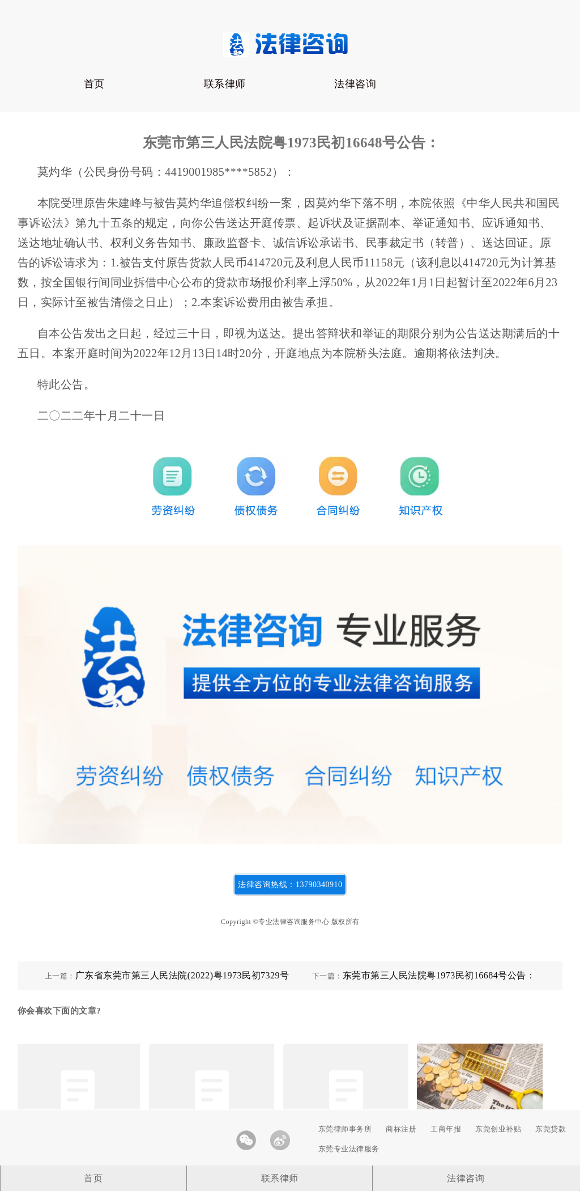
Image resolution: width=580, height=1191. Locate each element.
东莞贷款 (550, 1129)
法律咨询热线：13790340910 (290, 884)
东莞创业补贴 (498, 1129)
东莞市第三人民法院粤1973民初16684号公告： (439, 975)
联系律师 (225, 84)
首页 (94, 84)
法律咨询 (355, 84)
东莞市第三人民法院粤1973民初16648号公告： (291, 142)
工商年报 (445, 1129)
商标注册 (401, 1129)
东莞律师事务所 (345, 1129)
